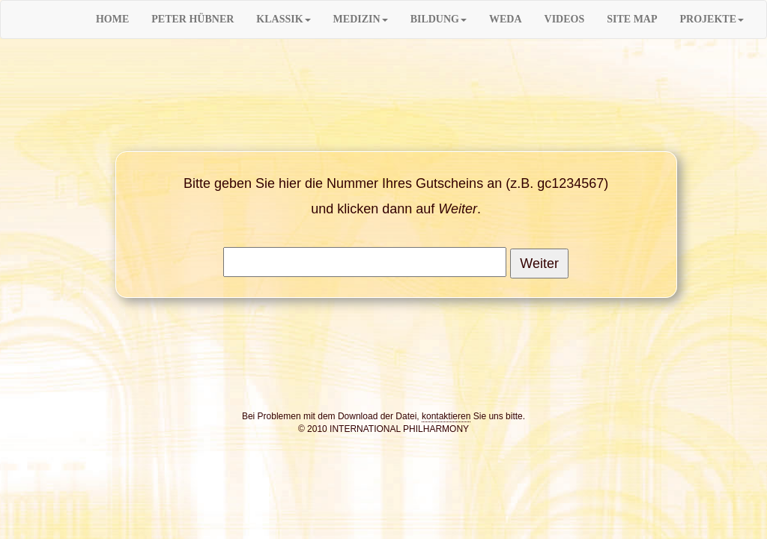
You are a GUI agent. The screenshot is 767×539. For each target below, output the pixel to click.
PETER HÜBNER (192, 19)
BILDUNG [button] (438, 19)
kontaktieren (446, 416)
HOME (112, 19)
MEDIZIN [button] (360, 19)
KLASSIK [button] (283, 19)
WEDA (505, 19)
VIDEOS (565, 19)
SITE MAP (632, 19)
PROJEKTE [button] (712, 19)
